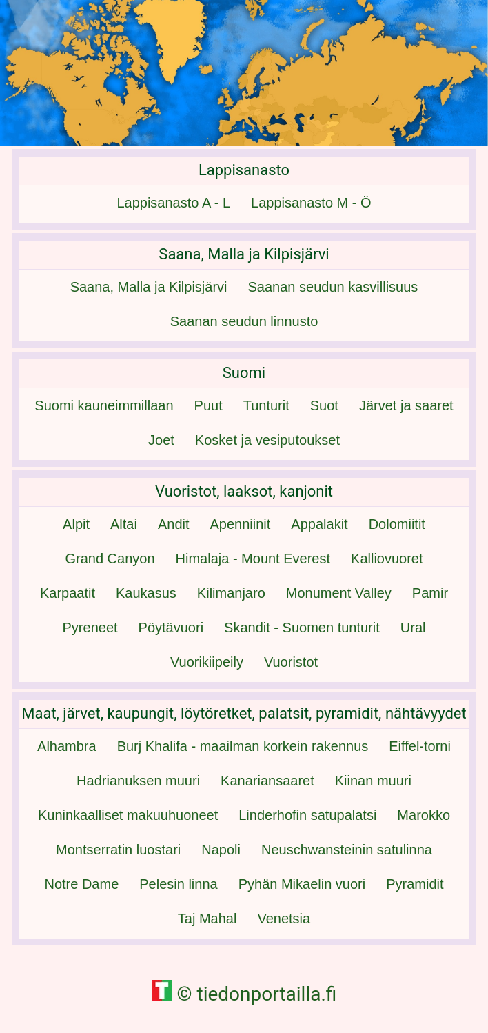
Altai (123, 524)
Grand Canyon (109, 558)
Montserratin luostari (118, 849)
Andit (174, 524)
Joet (161, 440)
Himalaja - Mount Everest (253, 558)
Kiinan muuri (373, 780)
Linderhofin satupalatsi (307, 815)
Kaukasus (146, 593)
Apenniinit (240, 524)
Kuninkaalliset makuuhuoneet (128, 815)
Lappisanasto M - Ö (311, 202)
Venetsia (283, 918)
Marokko (423, 815)
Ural (413, 627)
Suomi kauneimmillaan (103, 405)
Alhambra (66, 746)
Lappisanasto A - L (173, 202)
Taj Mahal (207, 918)
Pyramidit (414, 884)
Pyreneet (90, 627)
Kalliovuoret (387, 558)
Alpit (76, 524)
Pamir (430, 593)
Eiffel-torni (420, 746)
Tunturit (266, 405)
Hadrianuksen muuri (138, 780)
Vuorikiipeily (206, 662)
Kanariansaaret (267, 780)
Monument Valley (339, 593)
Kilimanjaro (231, 593)
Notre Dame (81, 884)
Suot (324, 405)
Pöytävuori (171, 627)
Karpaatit (67, 593)
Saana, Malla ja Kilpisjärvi (148, 286)
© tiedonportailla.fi (244, 994)
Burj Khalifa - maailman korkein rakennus (243, 746)
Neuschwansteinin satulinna (346, 849)
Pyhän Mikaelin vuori (302, 884)
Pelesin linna (178, 884)
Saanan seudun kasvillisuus (333, 286)
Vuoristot (291, 662)
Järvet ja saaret (406, 405)
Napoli (221, 849)
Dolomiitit (397, 524)
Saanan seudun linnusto (244, 321)
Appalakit (319, 524)
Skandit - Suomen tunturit (302, 627)
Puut (208, 405)
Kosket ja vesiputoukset (267, 440)
